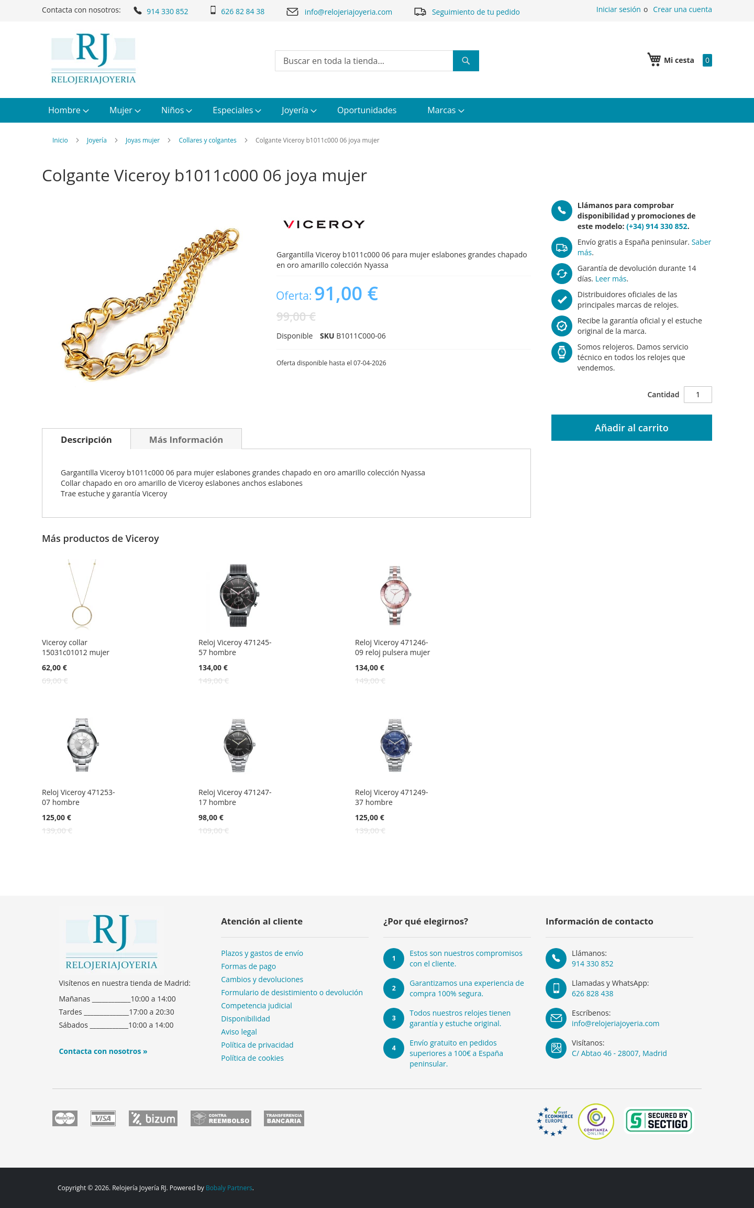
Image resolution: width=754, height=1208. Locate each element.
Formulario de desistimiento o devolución (292, 992)
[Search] (466, 60)
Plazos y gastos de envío (262, 953)
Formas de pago (248, 966)
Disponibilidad (245, 1019)
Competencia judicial (256, 1005)
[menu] (377, 110)
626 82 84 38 (236, 11)
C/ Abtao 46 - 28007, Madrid (619, 1053)
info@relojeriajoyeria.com (338, 12)
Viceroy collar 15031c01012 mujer (75, 647)
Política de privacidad (257, 1045)
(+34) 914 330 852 (656, 226)
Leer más (611, 279)
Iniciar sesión (618, 9)
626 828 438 (592, 993)
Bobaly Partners (229, 1187)
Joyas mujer (143, 140)
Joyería (97, 140)
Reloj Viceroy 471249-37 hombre (391, 797)
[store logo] (93, 58)
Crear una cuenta (682, 9)
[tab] (86, 438)
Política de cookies (252, 1058)
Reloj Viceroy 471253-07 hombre (78, 797)
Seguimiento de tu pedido (466, 11)
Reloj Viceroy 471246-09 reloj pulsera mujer (392, 647)
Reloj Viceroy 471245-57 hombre (234, 647)
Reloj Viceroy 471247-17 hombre (234, 797)
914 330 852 (160, 10)
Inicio (60, 140)
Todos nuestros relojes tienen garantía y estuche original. (460, 1018)
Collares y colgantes (207, 140)
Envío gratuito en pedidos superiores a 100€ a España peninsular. (456, 1053)
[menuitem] (67, 110)
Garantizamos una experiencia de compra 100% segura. (466, 988)
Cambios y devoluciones (262, 979)
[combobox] (377, 60)
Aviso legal (239, 1032)
